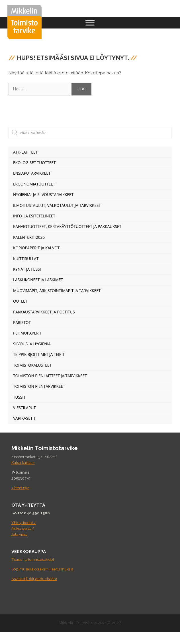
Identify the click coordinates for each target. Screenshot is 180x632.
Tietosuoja (20, 488)
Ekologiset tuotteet (34, 162)
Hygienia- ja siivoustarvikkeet (43, 194)
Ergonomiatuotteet (34, 184)
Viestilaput (24, 407)
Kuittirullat (25, 258)
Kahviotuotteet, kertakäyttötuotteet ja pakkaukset (67, 226)
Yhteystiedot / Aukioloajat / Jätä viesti (23, 528)
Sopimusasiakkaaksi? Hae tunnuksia (42, 569)
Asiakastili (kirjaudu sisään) (34, 578)
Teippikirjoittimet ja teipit (39, 354)
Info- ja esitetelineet (34, 216)
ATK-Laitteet (25, 152)
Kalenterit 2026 (29, 237)
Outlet (20, 301)
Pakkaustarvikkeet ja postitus (44, 312)
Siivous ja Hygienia (32, 343)
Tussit (19, 397)
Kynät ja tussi (27, 269)
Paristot (22, 322)
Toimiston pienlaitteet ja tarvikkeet (50, 375)
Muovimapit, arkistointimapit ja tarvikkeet (57, 290)
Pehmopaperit (27, 333)
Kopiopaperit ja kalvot (36, 247)
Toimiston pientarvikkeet (39, 386)
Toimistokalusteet (32, 365)
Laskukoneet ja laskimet (38, 279)
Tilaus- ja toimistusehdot (32, 559)
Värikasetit (24, 418)
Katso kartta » (23, 462)
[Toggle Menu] (90, 22)
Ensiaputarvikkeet (31, 173)
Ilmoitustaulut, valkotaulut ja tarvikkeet (57, 205)
